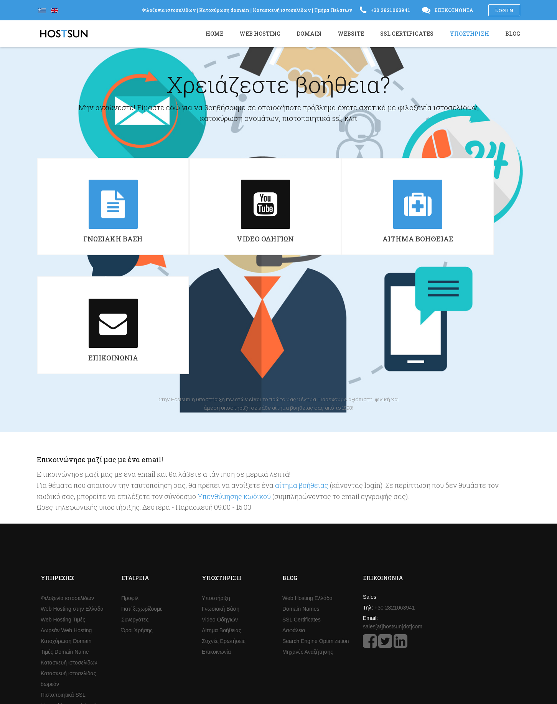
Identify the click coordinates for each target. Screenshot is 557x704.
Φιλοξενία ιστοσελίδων (67, 494)
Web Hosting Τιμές (63, 515)
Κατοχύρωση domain (224, 10)
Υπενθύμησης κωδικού (234, 392)
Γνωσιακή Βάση (220, 504)
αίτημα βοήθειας (301, 380)
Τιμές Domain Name (65, 547)
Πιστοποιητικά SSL (63, 590)
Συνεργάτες (134, 515)
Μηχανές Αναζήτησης (307, 547)
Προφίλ (129, 494)
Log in (504, 10)
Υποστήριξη (216, 494)
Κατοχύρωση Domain (66, 537)
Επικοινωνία (216, 547)
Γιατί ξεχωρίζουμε (141, 504)
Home (214, 33)
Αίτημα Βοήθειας (221, 526)
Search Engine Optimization (315, 537)
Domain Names (300, 504)
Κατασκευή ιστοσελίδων (69, 558)
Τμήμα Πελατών (333, 10)
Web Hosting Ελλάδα (307, 494)
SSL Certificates (301, 515)
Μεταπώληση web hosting (71, 601)
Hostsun (64, 33)
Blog (512, 33)
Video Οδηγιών (220, 515)
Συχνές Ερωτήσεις (224, 537)
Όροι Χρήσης (137, 526)
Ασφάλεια (293, 526)
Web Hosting (259, 33)
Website (351, 33)
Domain (309, 33)
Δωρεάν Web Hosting (66, 526)
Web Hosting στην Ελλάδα (72, 504)
